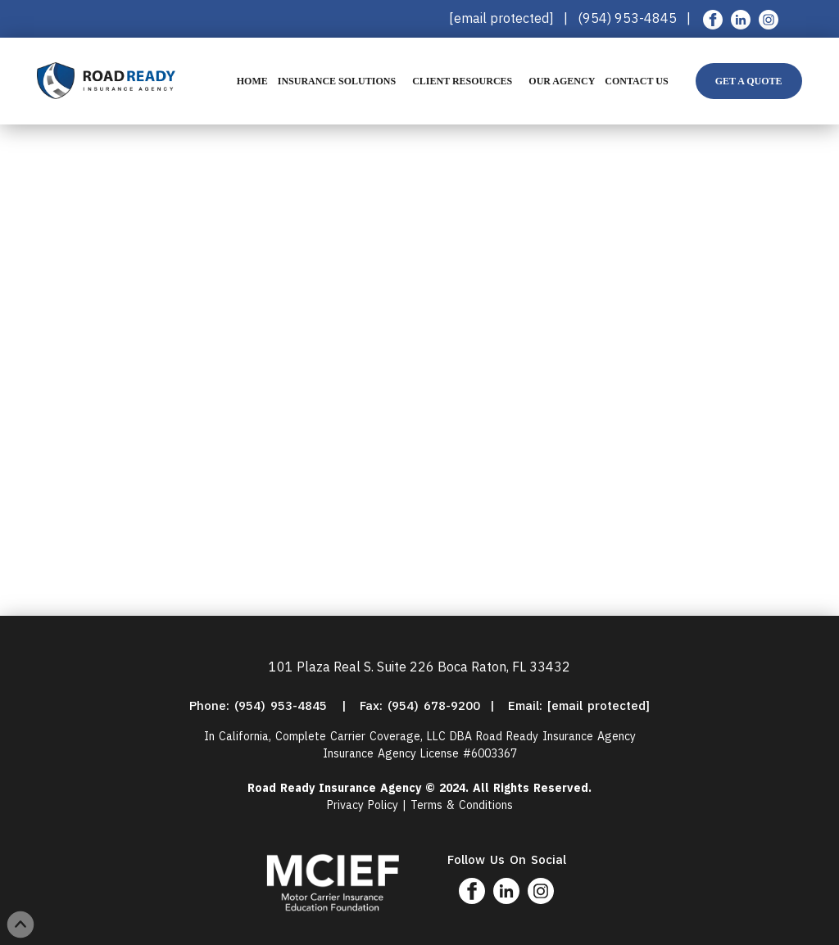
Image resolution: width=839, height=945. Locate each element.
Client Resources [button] (462, 81)
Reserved (560, 787)
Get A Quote (748, 81)
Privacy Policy (362, 805)
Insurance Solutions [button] (337, 81)
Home (252, 81)
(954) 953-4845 (629, 18)
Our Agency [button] (561, 81)
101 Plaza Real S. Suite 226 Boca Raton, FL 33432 (419, 666)
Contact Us (636, 81)
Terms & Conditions (461, 805)
